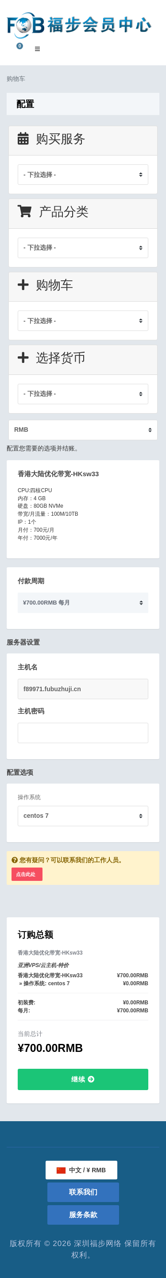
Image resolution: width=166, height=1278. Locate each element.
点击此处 (25, 874)
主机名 (28, 667)
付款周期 (31, 581)
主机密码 (31, 711)
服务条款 (83, 1214)
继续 (83, 1079)
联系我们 (83, 1192)
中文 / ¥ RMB (81, 1170)
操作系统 (29, 797)
